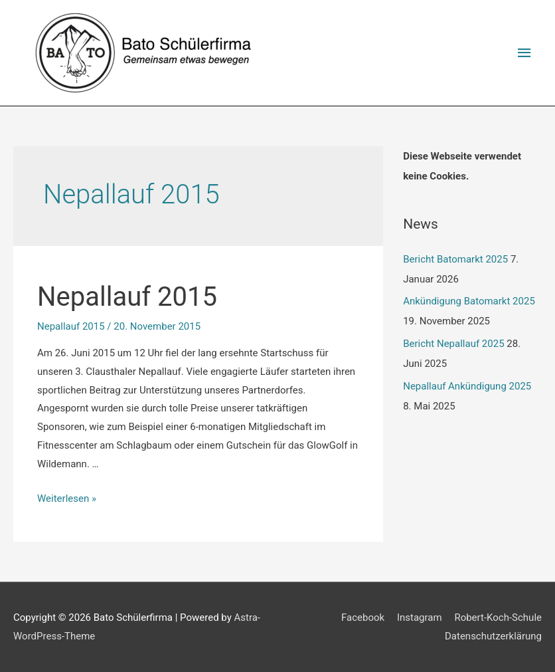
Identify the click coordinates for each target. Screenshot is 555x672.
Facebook (362, 617)
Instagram (419, 617)
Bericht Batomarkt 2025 (455, 259)
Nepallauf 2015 (127, 296)
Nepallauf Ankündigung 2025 (467, 386)
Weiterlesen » (66, 498)
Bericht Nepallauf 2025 (453, 344)
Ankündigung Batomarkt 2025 (469, 301)
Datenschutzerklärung (493, 636)
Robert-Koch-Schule (498, 617)
